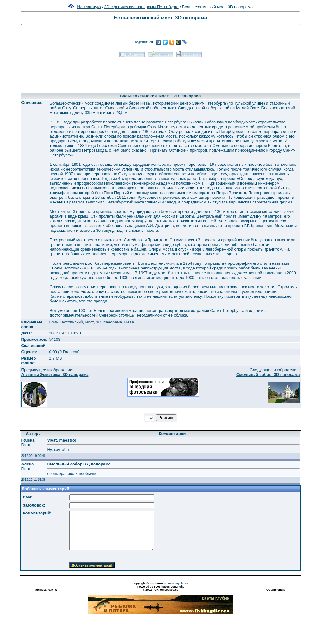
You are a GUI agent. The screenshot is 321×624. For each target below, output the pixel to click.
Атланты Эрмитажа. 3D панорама (55, 374)
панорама (112, 322)
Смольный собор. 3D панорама (268, 374)
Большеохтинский (66, 322)
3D (98, 322)
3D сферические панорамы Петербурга (141, 6)
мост (89, 322)
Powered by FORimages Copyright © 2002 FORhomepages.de (160, 588)
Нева (129, 322)
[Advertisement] (160, 73)
